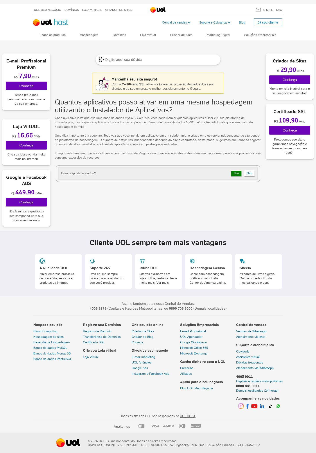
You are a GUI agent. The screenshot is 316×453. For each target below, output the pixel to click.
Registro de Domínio (97, 331)
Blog (242, 22)
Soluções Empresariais (260, 35)
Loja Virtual (92, 9)
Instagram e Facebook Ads (150, 374)
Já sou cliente (268, 22)
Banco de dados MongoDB (52, 353)
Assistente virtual (248, 357)
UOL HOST (188, 416)
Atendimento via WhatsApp (255, 368)
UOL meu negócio (47, 9)
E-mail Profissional (193, 331)
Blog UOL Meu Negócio (196, 388)
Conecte (137, 342)
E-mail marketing (143, 357)
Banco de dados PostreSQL (52, 359)
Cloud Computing (45, 331)
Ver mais (162, 283)
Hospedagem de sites (48, 337)
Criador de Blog (142, 337)
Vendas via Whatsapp (251, 331)
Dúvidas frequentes (249, 362)
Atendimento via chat (250, 337)
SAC (279, 9)
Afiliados (186, 374)
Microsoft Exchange (194, 353)
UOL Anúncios (141, 362)
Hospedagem (89, 35)
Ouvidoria (243, 351)
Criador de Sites (118, 9)
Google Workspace (193, 342)
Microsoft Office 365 (194, 348)
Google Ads (140, 368)
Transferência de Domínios (102, 337)
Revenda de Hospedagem (51, 342)
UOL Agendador (191, 337)
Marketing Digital (218, 35)
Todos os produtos (53, 35)
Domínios (72, 9)
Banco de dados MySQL (50, 348)
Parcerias (186, 368)
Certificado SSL (93, 342)
